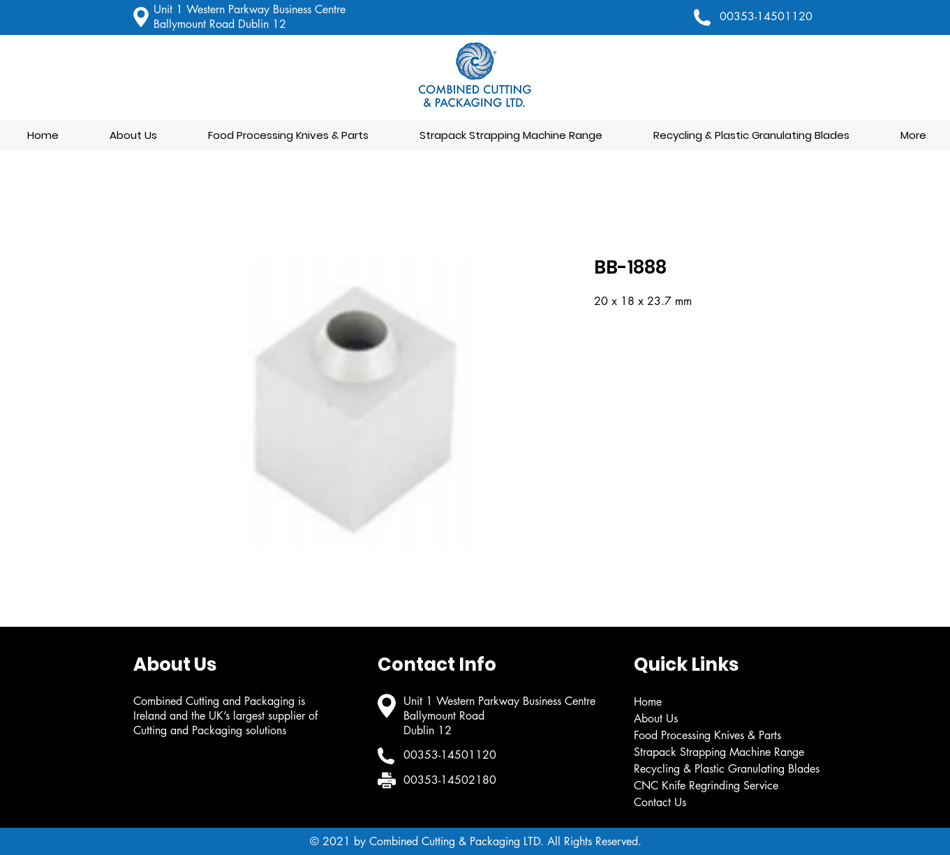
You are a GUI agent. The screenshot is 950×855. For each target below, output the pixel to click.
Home (648, 701)
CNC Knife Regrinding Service (706, 785)
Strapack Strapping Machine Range (719, 752)
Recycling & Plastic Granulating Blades (726, 768)
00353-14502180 (449, 780)
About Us (656, 718)
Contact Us (660, 802)
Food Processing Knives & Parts (707, 735)
